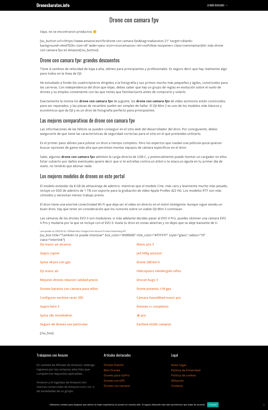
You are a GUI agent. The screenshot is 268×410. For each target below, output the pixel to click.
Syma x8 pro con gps (55, 262)
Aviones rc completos (153, 306)
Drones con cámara (117, 386)
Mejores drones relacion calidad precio (69, 280)
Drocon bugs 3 (147, 280)
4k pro (141, 315)
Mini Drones (112, 370)
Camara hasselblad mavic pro (159, 297)
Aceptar (213, 404)
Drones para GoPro (117, 375)
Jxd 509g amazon (149, 253)
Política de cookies (183, 375)
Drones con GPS (114, 381)
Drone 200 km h (148, 262)
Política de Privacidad (185, 370)
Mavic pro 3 (145, 244)
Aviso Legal (178, 365)
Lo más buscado (219, 5)
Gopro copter (50, 253)
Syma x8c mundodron (56, 315)
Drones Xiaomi (114, 365)
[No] (263, 404)
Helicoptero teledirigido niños (159, 271)
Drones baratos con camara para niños (69, 289)
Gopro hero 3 (49, 306)
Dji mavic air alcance (55, 244)
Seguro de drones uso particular (64, 324)
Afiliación (177, 381)
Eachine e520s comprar (154, 324)
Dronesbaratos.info (53, 5)
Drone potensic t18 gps (154, 289)
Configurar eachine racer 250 (61, 297)
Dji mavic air (49, 271)
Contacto (177, 386)
